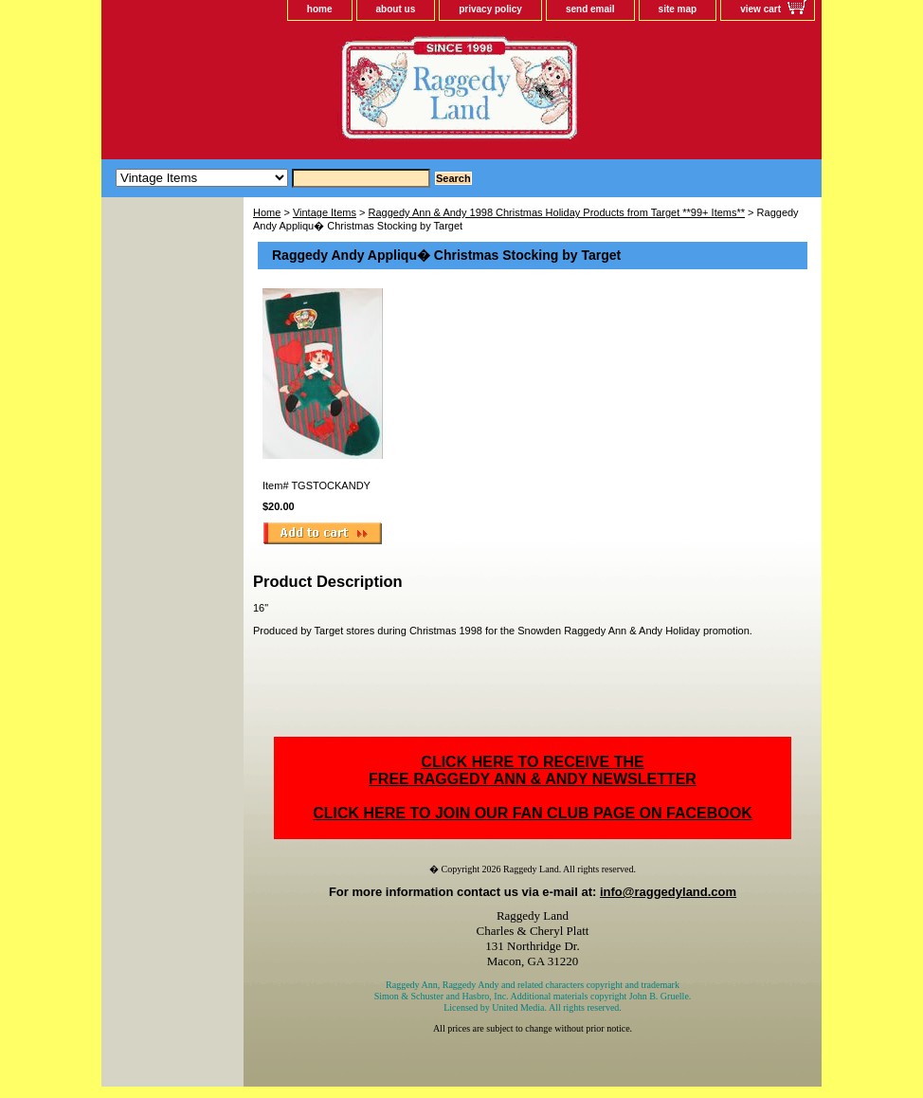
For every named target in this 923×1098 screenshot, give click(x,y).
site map (678, 9)
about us (396, 9)
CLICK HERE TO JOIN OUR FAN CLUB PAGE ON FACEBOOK (532, 813)
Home (267, 212)
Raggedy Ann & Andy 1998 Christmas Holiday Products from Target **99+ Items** (557, 212)
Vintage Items (324, 212)
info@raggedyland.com (668, 892)
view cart (760, 9)
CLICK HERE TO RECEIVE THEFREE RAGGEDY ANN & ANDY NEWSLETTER (533, 770)
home (320, 9)
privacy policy (490, 9)
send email (590, 9)
